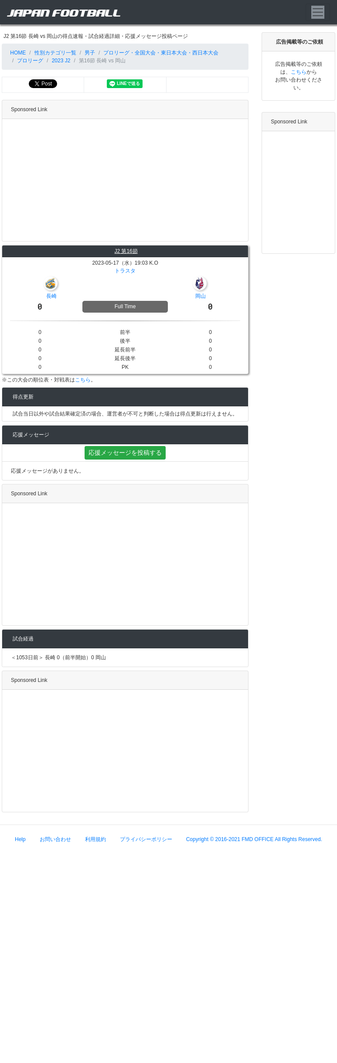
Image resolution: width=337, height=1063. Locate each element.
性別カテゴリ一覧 (55, 53)
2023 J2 (61, 61)
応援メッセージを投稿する (125, 452)
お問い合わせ (55, 839)
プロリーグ (30, 61)
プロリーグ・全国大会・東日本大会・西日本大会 (160, 53)
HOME (17, 53)
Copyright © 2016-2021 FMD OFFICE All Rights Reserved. (254, 839)
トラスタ (125, 271)
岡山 (200, 296)
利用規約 (95, 839)
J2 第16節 (125, 251)
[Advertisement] (166, 180)
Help (20, 839)
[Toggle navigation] (318, 12)
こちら (83, 380)
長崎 (51, 296)
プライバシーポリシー (146, 839)
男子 (90, 53)
